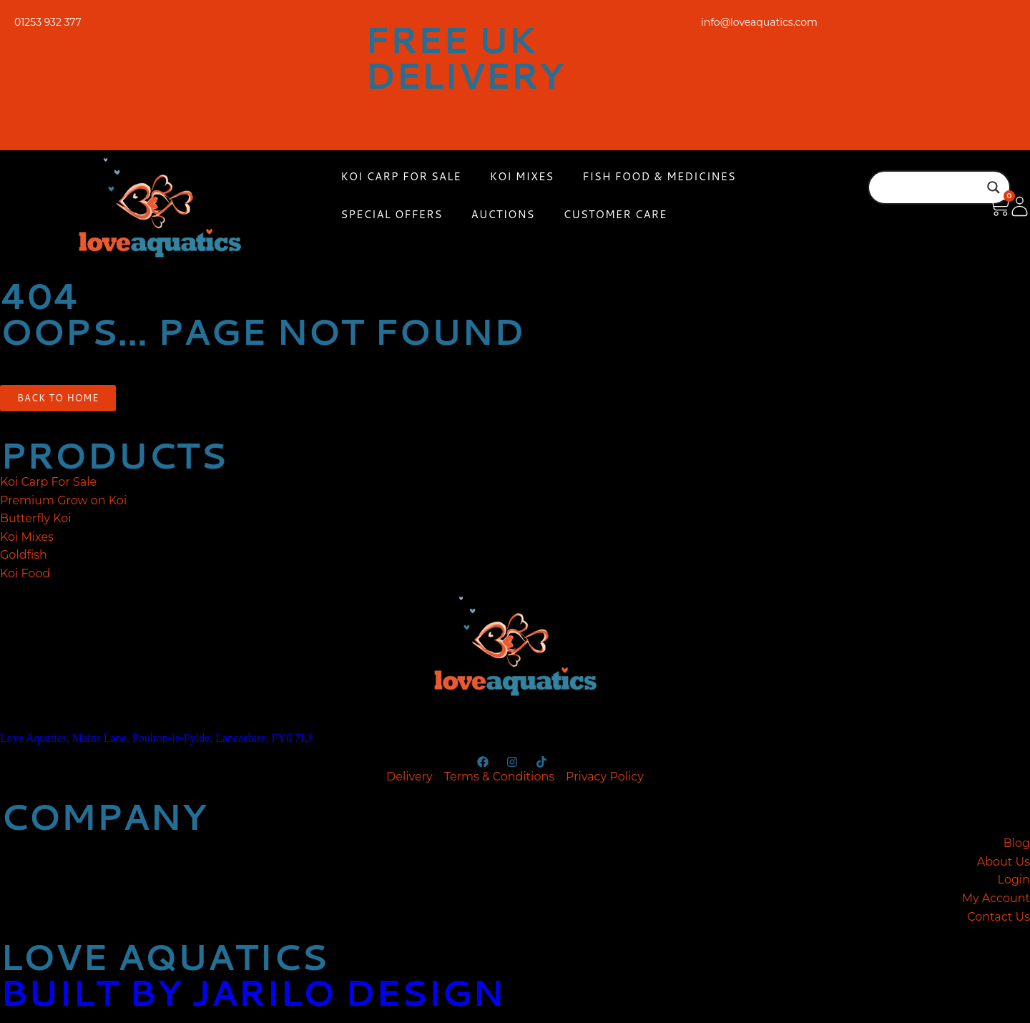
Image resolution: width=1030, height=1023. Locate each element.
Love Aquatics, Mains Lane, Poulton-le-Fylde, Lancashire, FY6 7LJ (156, 738)
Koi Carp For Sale (400, 176)
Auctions (503, 214)
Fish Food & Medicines (659, 176)
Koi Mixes (522, 176)
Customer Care (615, 214)
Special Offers (391, 214)
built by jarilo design (252, 991)
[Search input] (933, 187)
